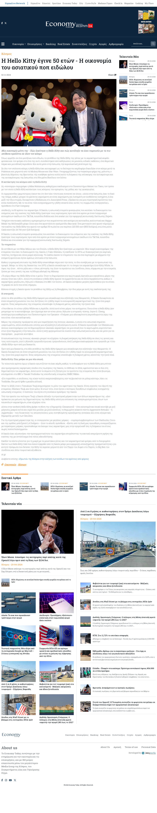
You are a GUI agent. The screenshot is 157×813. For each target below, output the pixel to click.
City (81, 3)
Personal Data (148, 747)
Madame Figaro (105, 3)
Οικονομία (18, 44)
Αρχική (117, 747)
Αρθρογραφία (116, 44)
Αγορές (103, 44)
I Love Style (90, 3)
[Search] (141, 43)
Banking (51, 44)
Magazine (128, 3)
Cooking (139, 3)
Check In (118, 3)
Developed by (142, 753)
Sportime (56, 3)
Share (112, 74)
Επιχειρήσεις (34, 44)
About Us (105, 747)
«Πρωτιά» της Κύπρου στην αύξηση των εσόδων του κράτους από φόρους (54, 458)
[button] (2, 44)
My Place (149, 3)
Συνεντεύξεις (79, 44)
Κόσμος (6, 54)
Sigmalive (35, 3)
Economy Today (70, 3)
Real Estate (64, 44)
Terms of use (131, 747)
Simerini (46, 3)
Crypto (93, 44)
